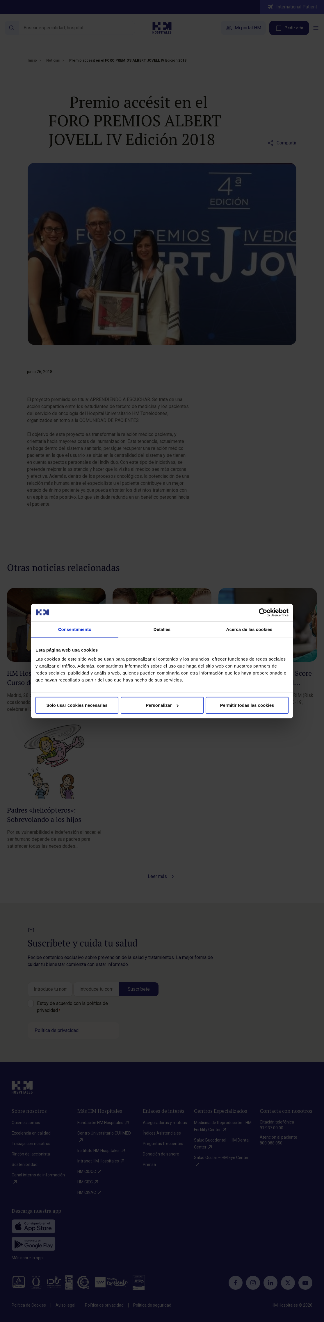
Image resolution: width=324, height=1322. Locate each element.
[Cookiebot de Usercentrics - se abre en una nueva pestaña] (263, 612)
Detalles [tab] (162, 629)
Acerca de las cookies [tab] (249, 629)
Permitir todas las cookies (247, 705)
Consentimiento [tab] (75, 629)
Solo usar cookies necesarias (76, 705)
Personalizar (162, 705)
